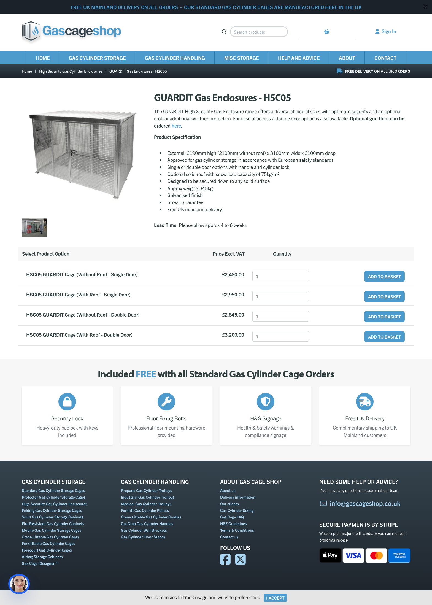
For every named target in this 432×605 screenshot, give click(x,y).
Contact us (229, 536)
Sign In (385, 31)
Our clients (229, 503)
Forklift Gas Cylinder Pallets (145, 510)
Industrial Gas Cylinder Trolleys (147, 497)
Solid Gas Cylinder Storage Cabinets (52, 516)
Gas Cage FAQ (232, 516)
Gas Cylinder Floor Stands (143, 536)
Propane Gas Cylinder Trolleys (146, 490)
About (347, 58)
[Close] (425, 6)
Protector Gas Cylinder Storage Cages (54, 497)
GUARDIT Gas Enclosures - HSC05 (138, 71)
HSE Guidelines (233, 523)
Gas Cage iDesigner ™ (40, 563)
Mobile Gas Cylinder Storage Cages (51, 530)
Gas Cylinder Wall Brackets (144, 530)
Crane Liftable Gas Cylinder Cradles (151, 516)
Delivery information (237, 497)
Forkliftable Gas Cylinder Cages (48, 543)
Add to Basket (384, 276)
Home (43, 58)
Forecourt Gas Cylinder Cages (47, 549)
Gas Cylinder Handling (175, 58)
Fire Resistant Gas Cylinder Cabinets (53, 523)
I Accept (275, 598)
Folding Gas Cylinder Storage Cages (52, 510)
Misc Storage (241, 58)
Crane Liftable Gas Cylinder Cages (50, 536)
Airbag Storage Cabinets (42, 556)
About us (228, 490)
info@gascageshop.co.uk (360, 503)
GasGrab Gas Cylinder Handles (147, 523)
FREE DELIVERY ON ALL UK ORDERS (373, 71)
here (176, 125)
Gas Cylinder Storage (97, 58)
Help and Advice (299, 58)
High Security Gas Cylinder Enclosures (70, 71)
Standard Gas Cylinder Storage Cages (53, 490)
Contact (385, 58)
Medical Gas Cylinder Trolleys (146, 503)
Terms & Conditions (237, 530)
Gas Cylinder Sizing (236, 510)
